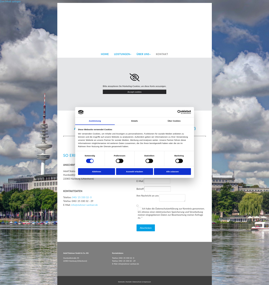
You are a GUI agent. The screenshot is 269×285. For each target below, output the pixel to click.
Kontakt (162, 54)
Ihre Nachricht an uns (148, 195)
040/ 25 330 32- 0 (82, 197)
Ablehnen (96, 171)
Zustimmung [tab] (95, 121)
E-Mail (140, 181)
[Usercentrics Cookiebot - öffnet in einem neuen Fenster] (179, 112)
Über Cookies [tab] (174, 121)
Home (105, 54)
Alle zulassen (172, 171)
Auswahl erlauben (134, 171)
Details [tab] (134, 121)
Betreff (140, 188)
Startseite (121, 282)
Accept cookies (135, 92)
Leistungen (122, 54)
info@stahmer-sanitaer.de (84, 204)
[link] (134, 77)
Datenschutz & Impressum (142, 282)
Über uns (143, 54)
